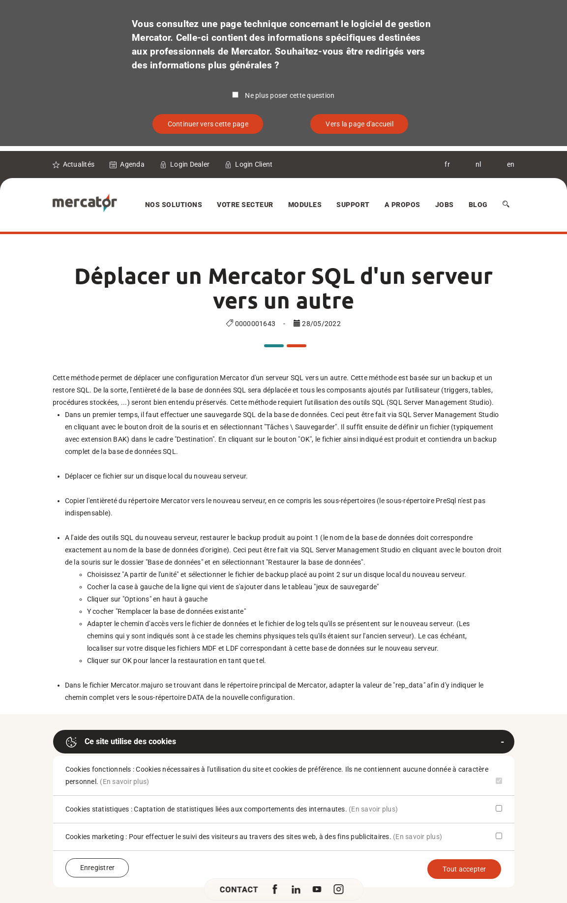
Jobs (444, 205)
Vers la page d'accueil (359, 124)
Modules (305, 205)
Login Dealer (189, 164)
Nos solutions (174, 205)
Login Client (253, 164)
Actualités (79, 164)
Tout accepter (464, 869)
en (511, 164)
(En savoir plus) (124, 781)
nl (478, 164)
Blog (478, 205)
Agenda (132, 164)
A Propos (402, 205)
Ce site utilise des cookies (120, 742)
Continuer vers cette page (208, 124)
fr (447, 164)
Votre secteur (245, 205)
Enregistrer (97, 868)
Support (353, 205)
